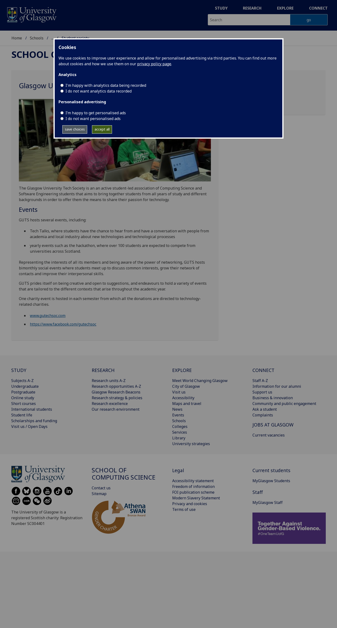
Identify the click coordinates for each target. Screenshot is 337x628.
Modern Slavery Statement (196, 498)
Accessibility (183, 397)
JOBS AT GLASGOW (273, 424)
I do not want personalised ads (93, 118)
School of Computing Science (123, 473)
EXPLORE (182, 370)
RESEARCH (103, 370)
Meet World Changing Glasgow (200, 380)
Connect (318, 8)
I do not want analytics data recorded (98, 91)
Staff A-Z (260, 380)
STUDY (18, 370)
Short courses (23, 403)
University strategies (191, 443)
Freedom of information (193, 486)
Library (178, 438)
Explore (285, 8)
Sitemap (99, 493)
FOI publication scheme (193, 492)
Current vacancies (268, 435)
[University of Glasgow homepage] (31, 14)
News (177, 409)
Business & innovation (272, 397)
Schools (36, 38)
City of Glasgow (186, 386)
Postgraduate (23, 392)
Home (16, 38)
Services (179, 432)
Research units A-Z (109, 380)
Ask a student (264, 409)
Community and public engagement (284, 403)
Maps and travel (186, 403)
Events (178, 415)
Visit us (179, 392)
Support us (262, 392)
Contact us (101, 488)
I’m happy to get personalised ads (95, 112)
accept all (102, 129)
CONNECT (263, 370)
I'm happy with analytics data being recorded (105, 85)
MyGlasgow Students (271, 480)
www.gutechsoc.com (47, 315)
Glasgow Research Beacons (116, 392)
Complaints (262, 415)
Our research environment (115, 409)
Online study (22, 397)
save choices (75, 129)
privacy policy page (154, 63)
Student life (21, 415)
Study (221, 8)
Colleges (179, 426)
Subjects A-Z (22, 380)
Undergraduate (25, 386)
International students (31, 409)
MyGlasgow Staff (267, 502)
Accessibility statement (193, 480)
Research (252, 8)
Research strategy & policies (117, 397)
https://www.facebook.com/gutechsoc (63, 324)
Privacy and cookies (189, 503)
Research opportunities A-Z (116, 386)
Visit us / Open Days (29, 426)
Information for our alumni (276, 386)
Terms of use (184, 509)
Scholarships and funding (34, 420)
